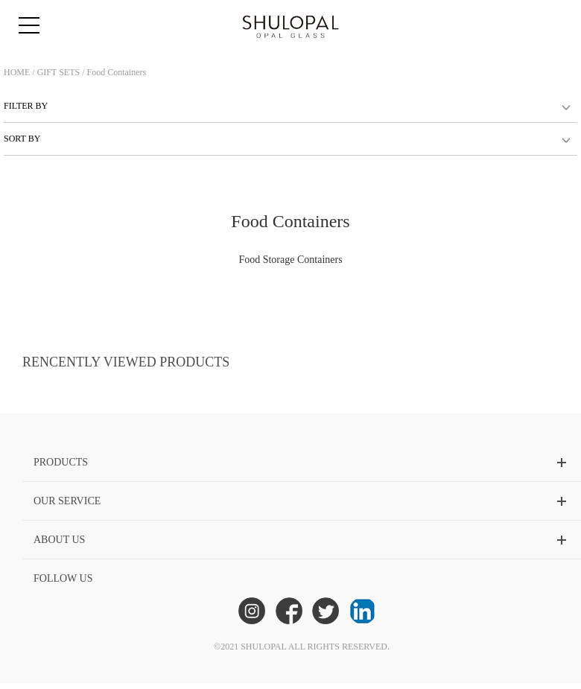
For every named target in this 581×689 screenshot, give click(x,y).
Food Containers (117, 72)
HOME (17, 72)
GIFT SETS (58, 72)
